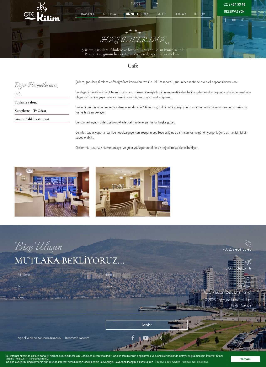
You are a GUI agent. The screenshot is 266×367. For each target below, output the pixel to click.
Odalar (180, 14)
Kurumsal (110, 14)
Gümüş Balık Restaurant (32, 119)
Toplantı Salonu (26, 102)
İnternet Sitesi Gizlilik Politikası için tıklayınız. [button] (181, 361)
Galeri (161, 14)
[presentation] (49, 325)
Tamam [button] (245, 359)
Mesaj (21, 297)
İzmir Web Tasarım (77, 338)
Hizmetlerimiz (137, 14)
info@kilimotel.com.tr (236, 268)
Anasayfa (87, 14)
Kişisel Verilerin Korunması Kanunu (40, 338)
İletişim (199, 14)
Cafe (18, 94)
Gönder (146, 325)
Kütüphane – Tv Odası (30, 110)
